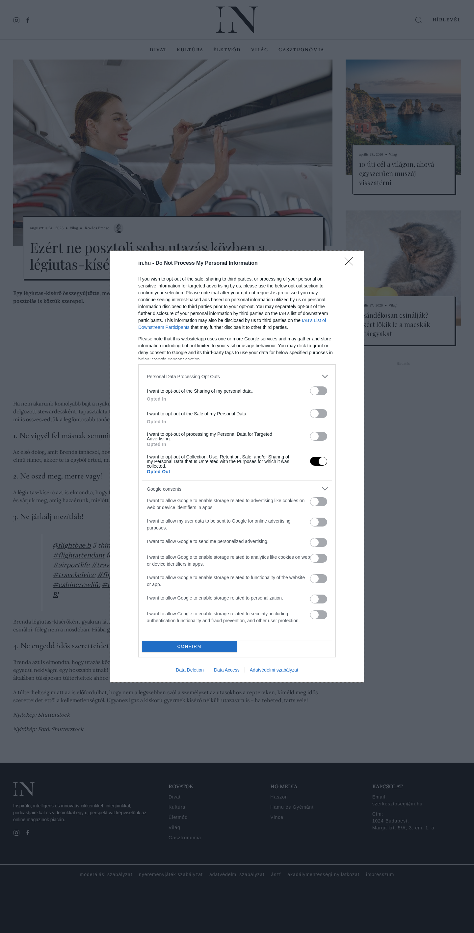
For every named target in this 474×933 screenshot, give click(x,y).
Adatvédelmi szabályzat (274, 670)
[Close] (351, 263)
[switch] (318, 390)
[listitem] (237, 376)
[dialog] (237, 466)
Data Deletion (190, 670)
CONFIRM (189, 646)
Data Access (227, 670)
